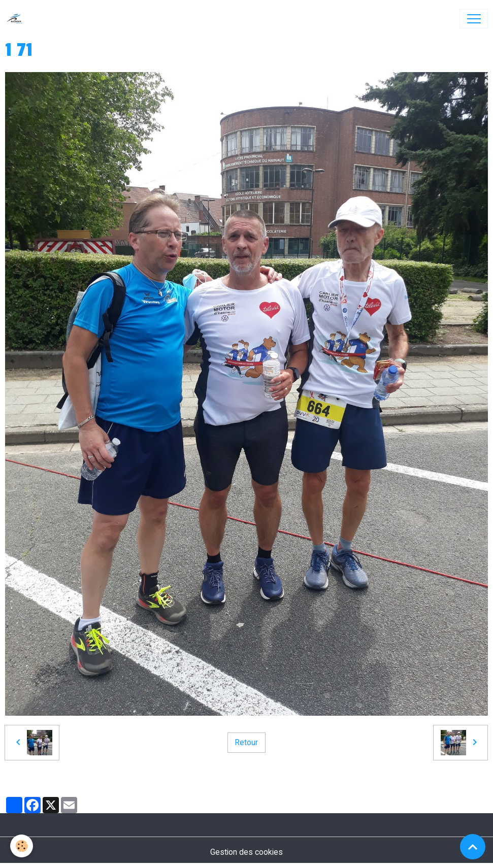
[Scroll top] (472, 846)
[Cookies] (21, 846)
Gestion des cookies (246, 852)
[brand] (17, 18)
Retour (246, 742)
